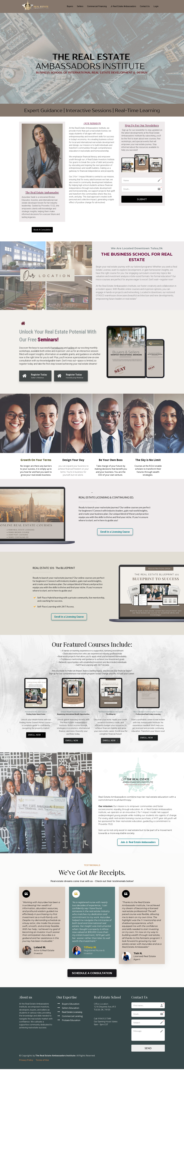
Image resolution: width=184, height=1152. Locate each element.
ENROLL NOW (35, 735)
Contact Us (145, 6)
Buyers (70, 6)
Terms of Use (42, 1060)
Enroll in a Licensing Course (115, 531)
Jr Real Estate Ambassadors (123, 6)
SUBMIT (142, 199)
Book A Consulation (42, 229)
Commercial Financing (97, 6)
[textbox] (92, 123)
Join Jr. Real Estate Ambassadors (138, 842)
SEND (148, 1048)
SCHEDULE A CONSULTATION (92, 973)
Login (155, 6)
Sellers (80, 6)
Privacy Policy (26, 1060)
